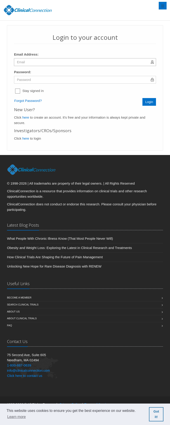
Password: (22, 72)
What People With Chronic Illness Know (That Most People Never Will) (60, 238)
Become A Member (19, 297)
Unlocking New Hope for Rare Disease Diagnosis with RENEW (54, 266)
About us (13, 311)
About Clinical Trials (22, 318)
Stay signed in (33, 91)
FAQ (9, 325)
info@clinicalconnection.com (28, 370)
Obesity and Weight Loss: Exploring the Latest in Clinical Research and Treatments (69, 248)
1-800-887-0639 (19, 365)
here (25, 117)
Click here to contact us (24, 376)
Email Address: (26, 54)
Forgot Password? (28, 101)
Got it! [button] (156, 414)
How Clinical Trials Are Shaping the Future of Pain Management (55, 257)
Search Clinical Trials (22, 304)
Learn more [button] (16, 417)
